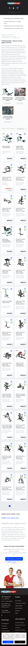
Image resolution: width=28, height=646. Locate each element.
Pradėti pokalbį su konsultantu (14, 558)
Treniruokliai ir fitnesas (20, 603)
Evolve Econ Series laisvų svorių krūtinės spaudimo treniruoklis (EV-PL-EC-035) (20, 303)
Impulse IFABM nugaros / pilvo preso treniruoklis (20, 148)
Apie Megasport (5, 623)
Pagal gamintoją (18, 605)
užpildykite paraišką (11, 561)
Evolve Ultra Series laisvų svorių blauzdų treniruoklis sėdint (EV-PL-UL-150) (7, 489)
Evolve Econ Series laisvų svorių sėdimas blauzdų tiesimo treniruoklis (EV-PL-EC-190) (20, 180)
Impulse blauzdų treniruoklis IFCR (6, 147)
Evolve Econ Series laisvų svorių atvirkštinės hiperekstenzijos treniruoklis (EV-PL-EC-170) (6, 273)
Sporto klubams (18, 608)
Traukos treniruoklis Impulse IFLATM (7, 301)
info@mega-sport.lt (5, 612)
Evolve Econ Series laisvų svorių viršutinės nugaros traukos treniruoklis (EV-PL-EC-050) (20, 489)
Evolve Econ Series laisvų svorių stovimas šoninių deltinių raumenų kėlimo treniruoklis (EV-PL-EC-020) (20, 242)
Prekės (17, 597)
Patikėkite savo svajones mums (10, 518)
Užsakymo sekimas (19, 622)
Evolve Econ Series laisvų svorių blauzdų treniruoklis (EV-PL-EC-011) (7, 179)
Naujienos (17, 610)
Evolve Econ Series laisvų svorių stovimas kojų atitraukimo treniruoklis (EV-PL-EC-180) (20, 459)
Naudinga (5, 620)
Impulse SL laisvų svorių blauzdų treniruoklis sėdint (20, 364)
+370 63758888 (4, 610)
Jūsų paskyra (20, 619)
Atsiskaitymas (4, 628)
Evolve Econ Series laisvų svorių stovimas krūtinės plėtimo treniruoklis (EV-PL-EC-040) (6, 334)
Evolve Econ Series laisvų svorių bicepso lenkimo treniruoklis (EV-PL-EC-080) (20, 272)
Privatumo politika (5, 631)
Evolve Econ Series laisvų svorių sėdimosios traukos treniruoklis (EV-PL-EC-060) (20, 427)
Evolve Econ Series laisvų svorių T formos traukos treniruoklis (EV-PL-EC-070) (6, 211)
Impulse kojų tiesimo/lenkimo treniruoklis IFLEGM (6, 240)
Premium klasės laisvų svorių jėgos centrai (13, 28)
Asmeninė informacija (20, 625)
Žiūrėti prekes (8, 103)
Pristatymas (4, 626)
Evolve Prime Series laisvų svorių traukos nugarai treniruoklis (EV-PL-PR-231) (7, 427)
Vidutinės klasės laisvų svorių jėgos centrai (13, 26)
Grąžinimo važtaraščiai (20, 630)
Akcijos (16, 613)
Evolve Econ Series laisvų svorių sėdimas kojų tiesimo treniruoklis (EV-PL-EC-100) (20, 334)
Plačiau (20, 641)
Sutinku (8, 641)
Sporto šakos (18, 600)
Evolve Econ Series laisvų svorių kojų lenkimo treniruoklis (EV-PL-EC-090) (6, 396)
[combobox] (21, 129)
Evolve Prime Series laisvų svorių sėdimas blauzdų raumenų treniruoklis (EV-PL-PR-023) (7, 365)
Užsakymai (17, 627)
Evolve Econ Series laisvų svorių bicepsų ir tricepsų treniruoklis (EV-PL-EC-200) (20, 211)
